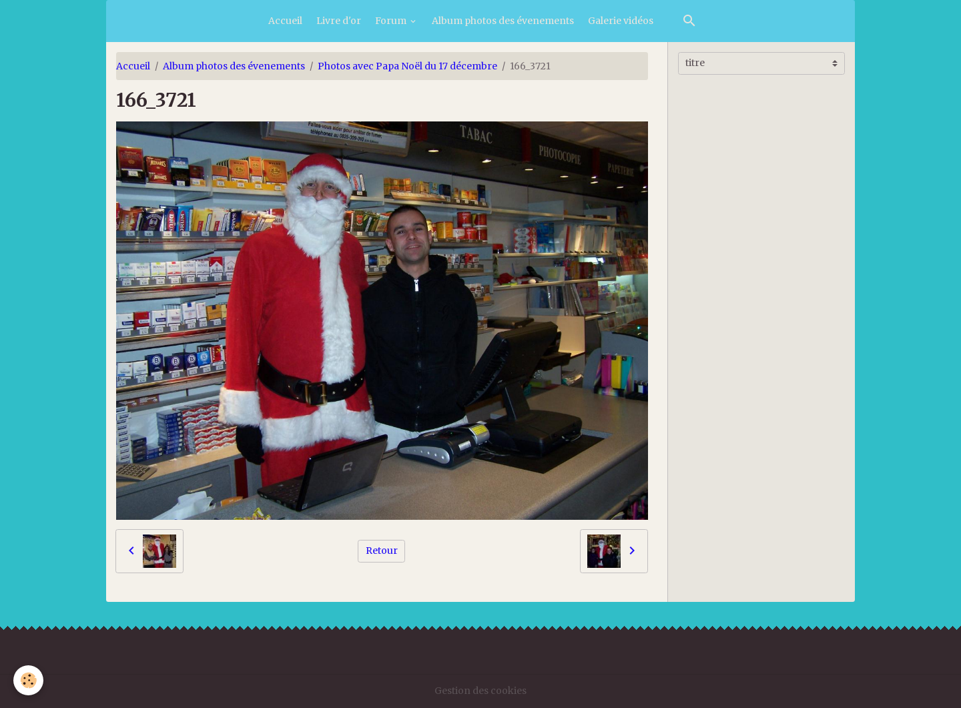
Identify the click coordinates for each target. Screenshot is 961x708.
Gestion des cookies (480, 691)
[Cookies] (28, 680)
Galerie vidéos (620, 21)
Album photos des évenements (503, 21)
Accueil (285, 21)
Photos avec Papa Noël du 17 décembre (407, 66)
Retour (382, 551)
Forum (391, 21)
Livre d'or (338, 21)
